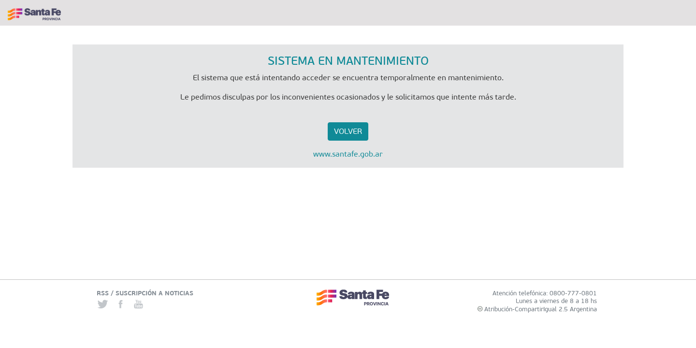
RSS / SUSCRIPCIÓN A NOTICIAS (145, 293)
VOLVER (348, 131)
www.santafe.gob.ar (348, 154)
